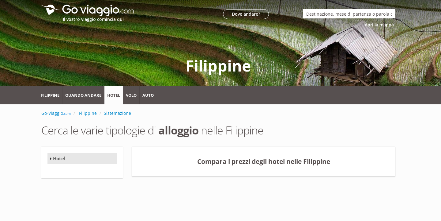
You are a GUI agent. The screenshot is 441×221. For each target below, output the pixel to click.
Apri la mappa (380, 25)
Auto (148, 95)
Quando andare (83, 95)
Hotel (113, 95)
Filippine (50, 95)
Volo (131, 95)
